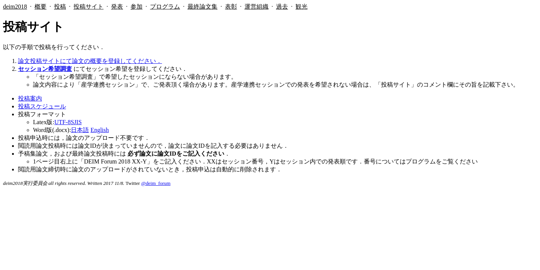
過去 (282, 6)
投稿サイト (89, 6)
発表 (117, 6)
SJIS (75, 122)
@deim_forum (155, 183)
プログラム (165, 6)
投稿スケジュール (42, 106)
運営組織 (256, 6)
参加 (136, 6)
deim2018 (15, 6)
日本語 (80, 130)
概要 (40, 6)
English (99, 130)
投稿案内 (30, 98)
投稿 (60, 6)
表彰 (231, 6)
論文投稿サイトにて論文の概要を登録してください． (90, 61)
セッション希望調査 (45, 69)
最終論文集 (203, 6)
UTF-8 (62, 122)
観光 (302, 6)
